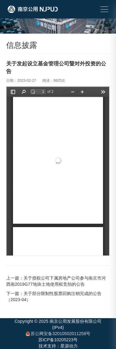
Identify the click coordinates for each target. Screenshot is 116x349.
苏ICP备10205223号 (58, 339)
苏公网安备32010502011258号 (58, 333)
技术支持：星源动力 (58, 345)
